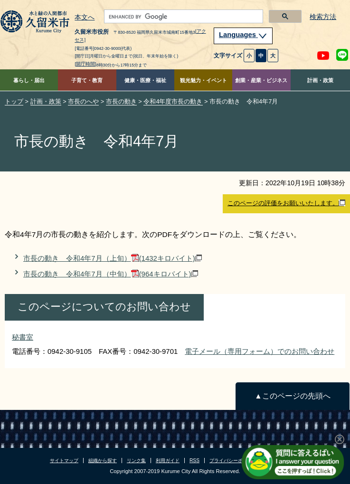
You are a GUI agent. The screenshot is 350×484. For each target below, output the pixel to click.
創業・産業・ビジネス (261, 80)
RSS (194, 460)
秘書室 (22, 337)
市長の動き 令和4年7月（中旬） (110, 274)
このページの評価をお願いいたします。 (286, 203)
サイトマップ (64, 460)
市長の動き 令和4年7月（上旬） (112, 258)
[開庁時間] (85, 63)
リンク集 (136, 460)
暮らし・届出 (29, 80)
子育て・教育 (87, 80)
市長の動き (121, 101)
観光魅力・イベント (203, 80)
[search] (182, 16)
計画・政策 (320, 80)
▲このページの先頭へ (292, 396)
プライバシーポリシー (233, 460)
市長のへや (83, 101)
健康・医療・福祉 (145, 80)
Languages (243, 34)
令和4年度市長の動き (172, 101)
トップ (14, 101)
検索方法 (323, 16)
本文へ (85, 17)
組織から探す (102, 460)
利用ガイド (168, 460)
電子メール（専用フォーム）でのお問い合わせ (259, 351)
